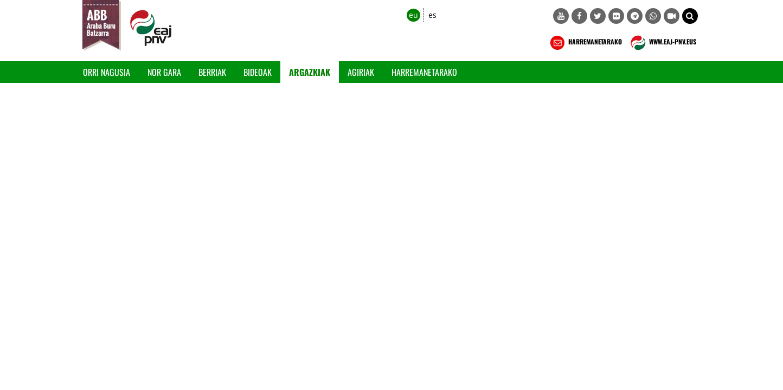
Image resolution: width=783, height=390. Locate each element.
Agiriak (361, 72)
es (432, 15)
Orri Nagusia (106, 72)
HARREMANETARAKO (585, 42)
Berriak (212, 72)
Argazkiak (309, 72)
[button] (690, 16)
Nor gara (164, 72)
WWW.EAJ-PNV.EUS (662, 42)
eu (413, 15)
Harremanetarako (424, 72)
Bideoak (257, 72)
